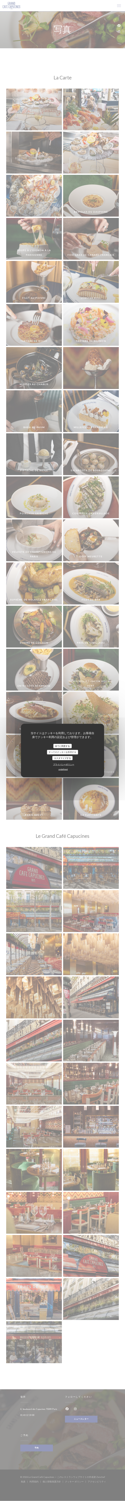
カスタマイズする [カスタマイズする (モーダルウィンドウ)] (62, 758)
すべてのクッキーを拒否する (62, 752)
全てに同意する (62, 746)
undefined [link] (63, 769)
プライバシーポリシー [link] (63, 764)
